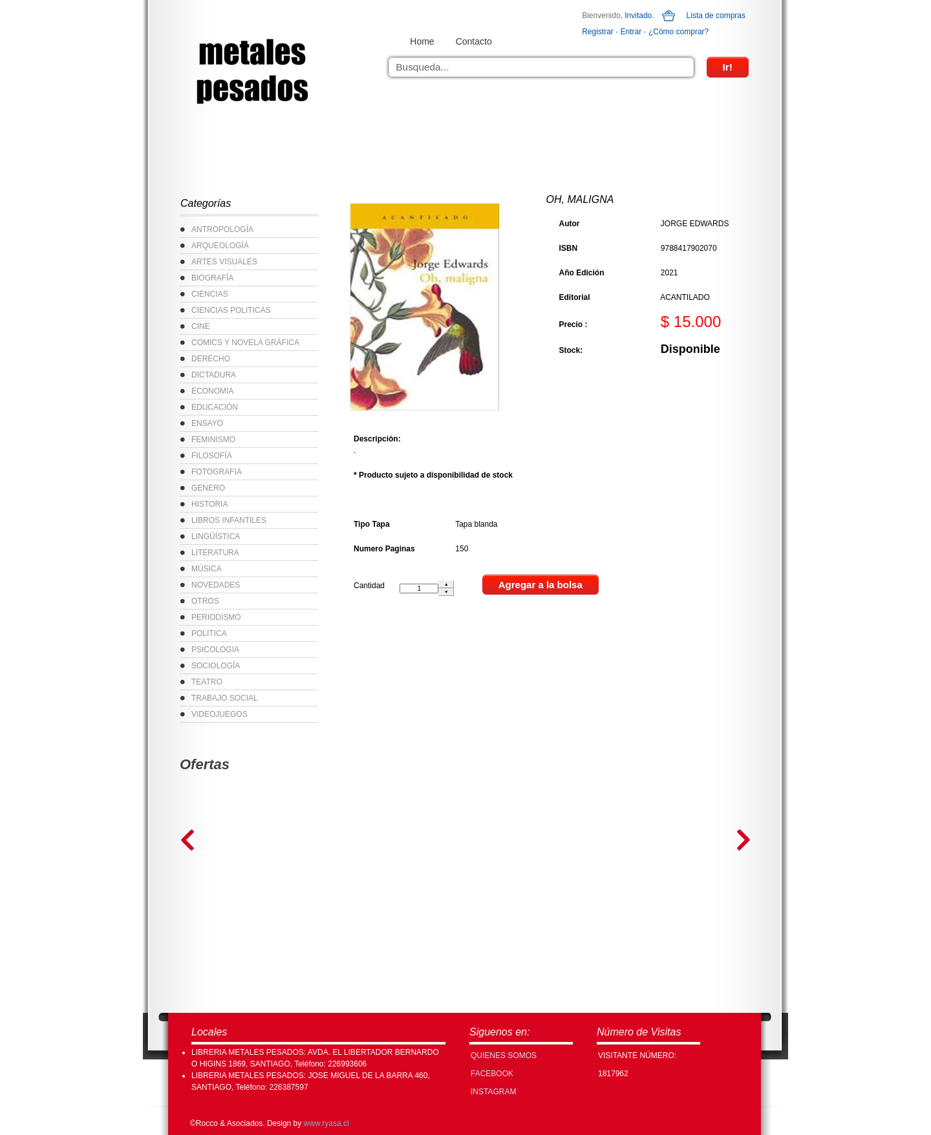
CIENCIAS (209, 294)
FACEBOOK (492, 1073)
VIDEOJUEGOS (219, 714)
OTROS (205, 601)
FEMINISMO (213, 439)
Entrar (631, 31)
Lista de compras (716, 15)
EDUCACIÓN (214, 407)
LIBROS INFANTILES (228, 520)
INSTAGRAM (493, 1091)
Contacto (474, 41)
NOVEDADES (215, 584)
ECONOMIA (212, 391)
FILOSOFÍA (211, 455)
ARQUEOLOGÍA (220, 245)
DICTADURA (213, 374)
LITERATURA (215, 552)
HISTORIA (209, 504)
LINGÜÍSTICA (215, 536)
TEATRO (206, 681)
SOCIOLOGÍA (215, 665)
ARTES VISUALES (224, 261)
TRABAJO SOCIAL (224, 698)
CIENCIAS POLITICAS (231, 310)
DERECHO (210, 358)
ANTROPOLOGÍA (222, 229)
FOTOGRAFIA (216, 471)
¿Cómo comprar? (678, 31)
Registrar (598, 31)
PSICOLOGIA (215, 649)
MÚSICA (206, 568)
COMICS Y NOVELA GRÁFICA (245, 342)
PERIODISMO (216, 617)
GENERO (208, 488)
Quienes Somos (504, 1055)
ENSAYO (207, 423)
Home (422, 41)
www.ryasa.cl (326, 1123)
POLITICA (209, 633)
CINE (200, 326)
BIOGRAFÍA (212, 277)
